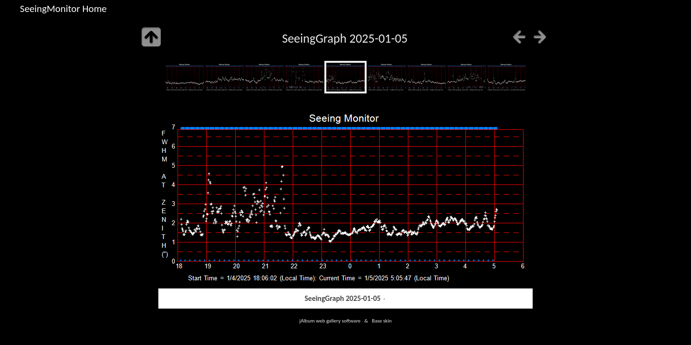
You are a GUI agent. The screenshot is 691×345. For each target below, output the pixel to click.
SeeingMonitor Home (63, 8)
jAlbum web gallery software (330, 320)
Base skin (382, 320)
